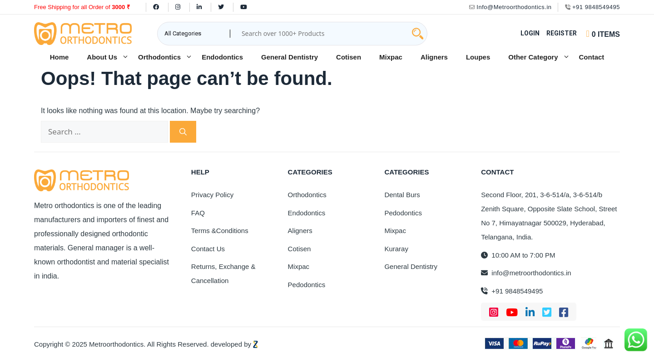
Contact (591, 57)
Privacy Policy (212, 195)
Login (530, 33)
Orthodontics (165, 57)
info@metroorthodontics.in (526, 273)
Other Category (539, 57)
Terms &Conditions (219, 230)
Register (561, 33)
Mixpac (390, 57)
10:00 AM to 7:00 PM (518, 255)
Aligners (434, 57)
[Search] (183, 132)
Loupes (478, 57)
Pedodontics (307, 284)
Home (59, 57)
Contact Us (208, 249)
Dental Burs (402, 195)
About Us (108, 57)
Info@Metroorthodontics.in (510, 7)
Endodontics (222, 57)
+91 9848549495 (592, 7)
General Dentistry (289, 57)
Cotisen (348, 57)
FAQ (198, 213)
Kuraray (396, 249)
